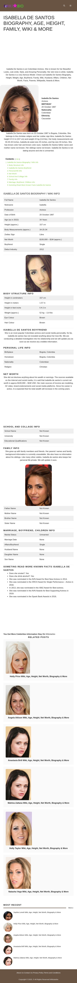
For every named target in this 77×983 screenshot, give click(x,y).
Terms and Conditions (52, 973)
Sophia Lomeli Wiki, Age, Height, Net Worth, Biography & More (37, 912)
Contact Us (28, 973)
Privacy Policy (38, 973)
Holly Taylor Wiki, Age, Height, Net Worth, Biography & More (38, 848)
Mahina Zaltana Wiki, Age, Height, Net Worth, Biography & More (38, 803)
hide (17, 159)
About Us (20, 973)
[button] (64, 5)
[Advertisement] (38, 52)
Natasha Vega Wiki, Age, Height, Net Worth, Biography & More (39, 892)
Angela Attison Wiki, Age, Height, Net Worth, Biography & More (38, 718)
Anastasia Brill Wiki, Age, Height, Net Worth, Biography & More (38, 760)
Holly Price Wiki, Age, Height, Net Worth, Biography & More (38, 676)
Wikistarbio (50, 634)
